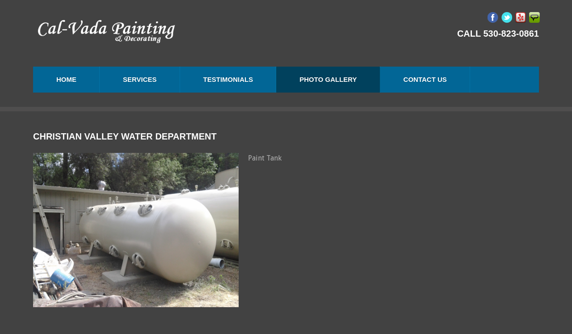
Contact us (425, 79)
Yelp (520, 17)
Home (66, 79)
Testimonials (228, 79)
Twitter (506, 17)
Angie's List (534, 17)
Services (140, 79)
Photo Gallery (328, 79)
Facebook (493, 17)
